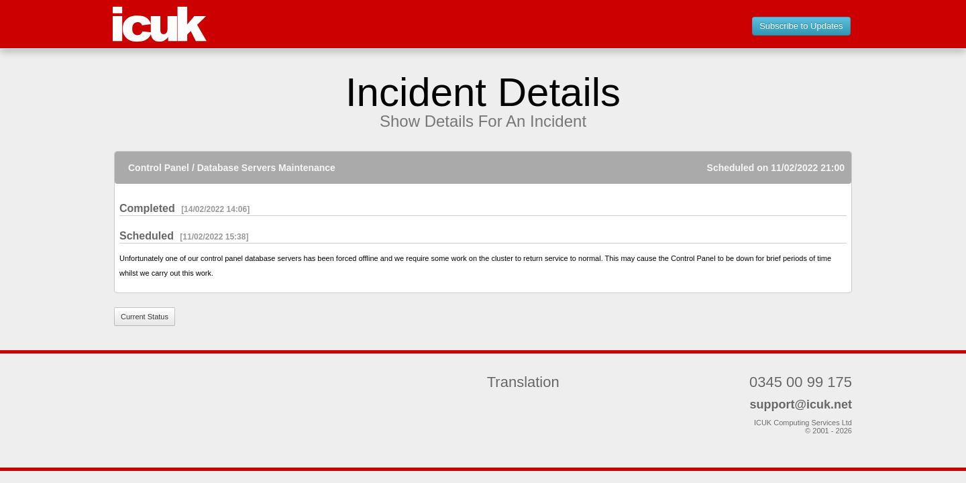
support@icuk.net (800, 404)
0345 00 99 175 (800, 382)
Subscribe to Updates (801, 26)
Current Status (144, 317)
